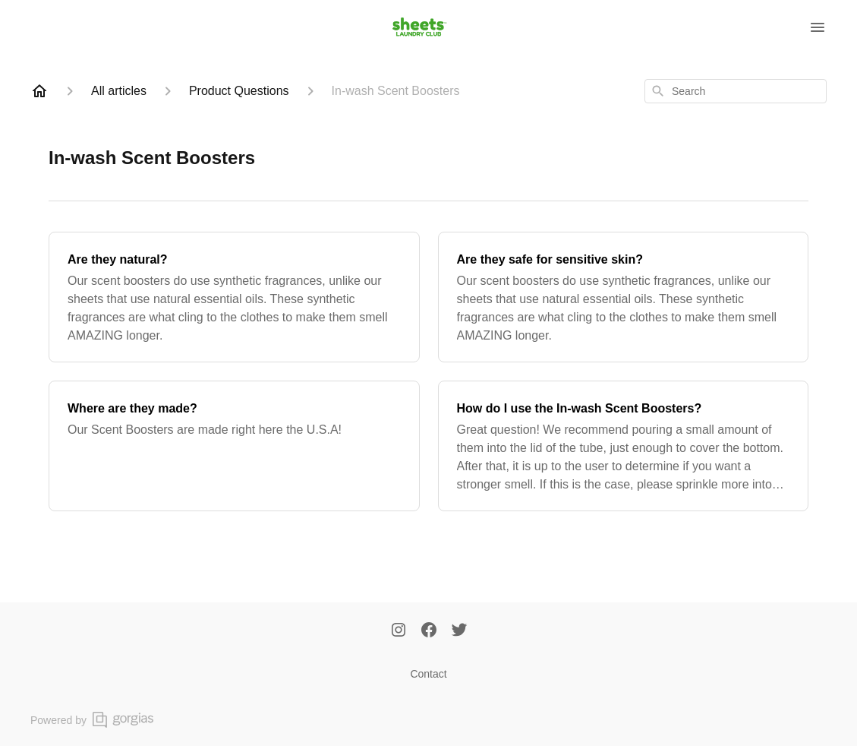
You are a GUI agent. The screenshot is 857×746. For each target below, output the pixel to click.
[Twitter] (459, 631)
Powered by (91, 720)
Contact (428, 674)
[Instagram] (398, 631)
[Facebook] (429, 631)
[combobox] (735, 91)
